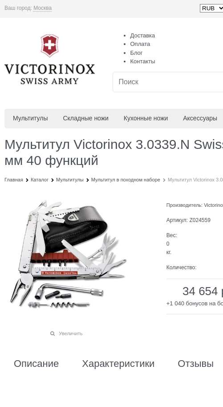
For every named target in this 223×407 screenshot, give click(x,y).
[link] (42, 8)
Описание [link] (36, 364)
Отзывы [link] (196, 364)
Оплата (140, 44)
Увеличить (70, 333)
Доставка (142, 35)
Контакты (142, 61)
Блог (136, 52)
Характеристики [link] (118, 364)
